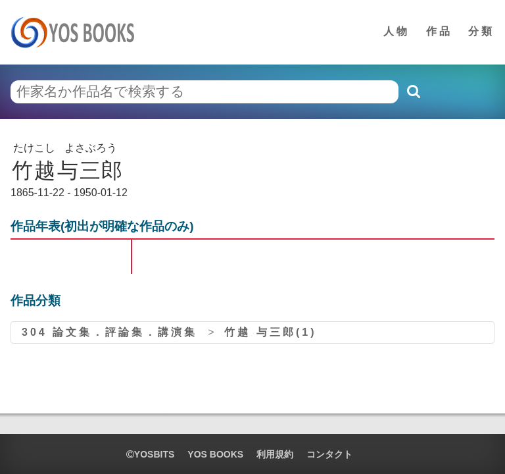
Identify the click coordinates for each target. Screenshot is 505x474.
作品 (439, 31)
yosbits (150, 454)
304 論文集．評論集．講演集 (109, 332)
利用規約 (274, 454)
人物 (396, 31)
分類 (481, 31)
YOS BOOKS (215, 454)
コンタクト (329, 454)
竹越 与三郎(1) (270, 332)
